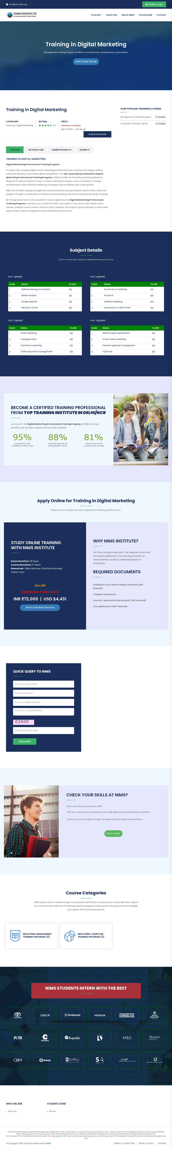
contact (161, 15)
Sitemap (162, 1143)
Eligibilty (85, 149)
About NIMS (128, 15)
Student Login (154, 4)
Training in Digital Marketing (19, 125)
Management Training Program (143, 117)
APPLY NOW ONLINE (86, 61)
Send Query (25, 741)
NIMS (48, 1143)
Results (52, 1111)
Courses (95, 15)
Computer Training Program (143, 123)
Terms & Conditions (124, 1143)
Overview (15, 149)
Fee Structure (35, 149)
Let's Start (113, 833)
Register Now (97, 134)
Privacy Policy (146, 1143)
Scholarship (145, 15)
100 (70, 289)
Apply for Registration (40, 607)
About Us (12, 1111)
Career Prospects (61, 149)
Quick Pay (111, 15)
